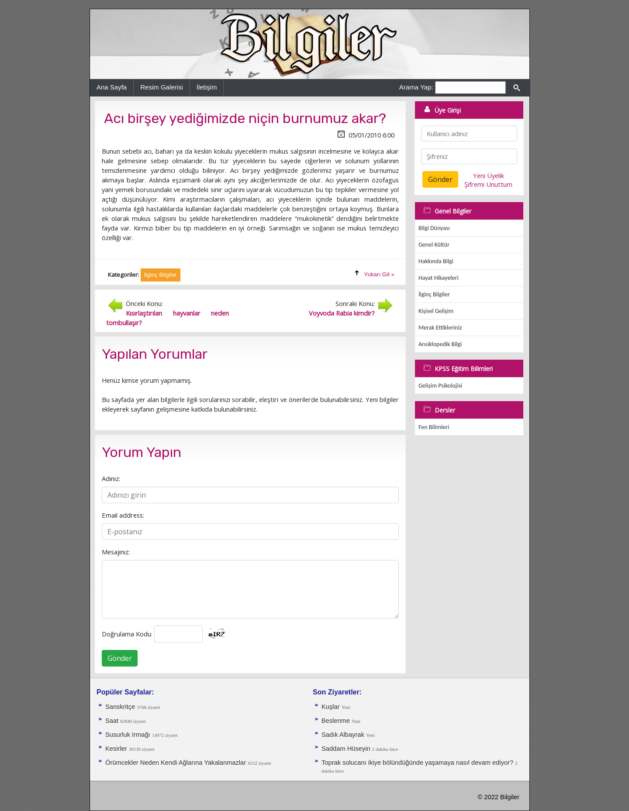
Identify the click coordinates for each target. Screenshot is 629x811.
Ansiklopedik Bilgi (440, 344)
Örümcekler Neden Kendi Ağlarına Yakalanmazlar (175, 762)
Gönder (119, 658)
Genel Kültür (433, 244)
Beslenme (336, 720)
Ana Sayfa (112, 87)
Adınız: (111, 478)
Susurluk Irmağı (127, 734)
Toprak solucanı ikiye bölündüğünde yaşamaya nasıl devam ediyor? (417, 762)
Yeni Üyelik (488, 175)
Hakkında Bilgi (435, 261)
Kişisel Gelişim (435, 311)
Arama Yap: (416, 87)
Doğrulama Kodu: (127, 633)
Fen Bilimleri (433, 427)
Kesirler (116, 748)
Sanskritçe (121, 706)
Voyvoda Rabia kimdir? (342, 313)
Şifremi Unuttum (488, 184)
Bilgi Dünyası (434, 228)
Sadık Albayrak (342, 734)
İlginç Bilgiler (434, 294)
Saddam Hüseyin (345, 748)
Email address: (123, 515)
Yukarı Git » (379, 274)
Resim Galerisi (161, 87)
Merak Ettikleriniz (440, 327)
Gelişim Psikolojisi (440, 385)
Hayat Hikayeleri (438, 278)
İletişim (207, 87)
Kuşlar (330, 706)
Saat (112, 720)
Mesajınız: (116, 551)
